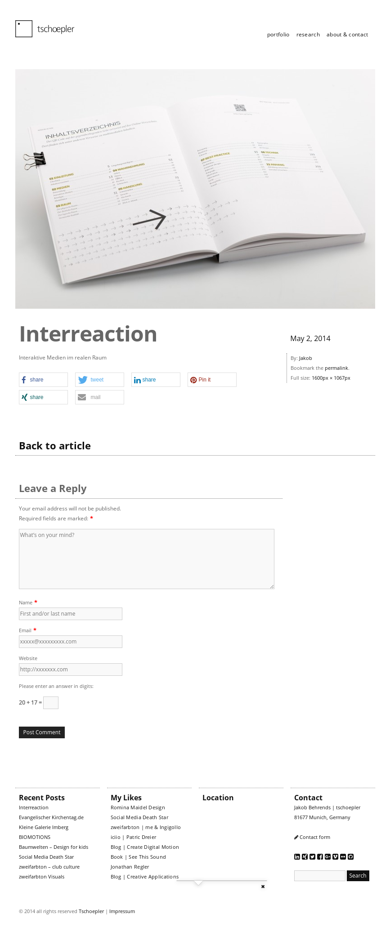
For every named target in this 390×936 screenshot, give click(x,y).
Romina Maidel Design (138, 807)
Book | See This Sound (138, 856)
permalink (336, 367)
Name (25, 602)
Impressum (122, 911)
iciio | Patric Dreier (134, 837)
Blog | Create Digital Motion (145, 846)
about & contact (347, 34)
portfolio (278, 34)
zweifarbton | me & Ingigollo (146, 827)
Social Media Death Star (46, 856)
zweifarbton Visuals (41, 876)
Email (25, 630)
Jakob (305, 358)
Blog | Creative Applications (145, 876)
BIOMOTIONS (34, 837)
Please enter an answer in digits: (56, 686)
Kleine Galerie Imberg (43, 827)
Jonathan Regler (130, 866)
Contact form (315, 837)
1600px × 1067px (331, 377)
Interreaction (34, 807)
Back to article (55, 445)
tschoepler (39, 25)
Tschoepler (91, 911)
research (308, 34)
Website (28, 658)
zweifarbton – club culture (49, 866)
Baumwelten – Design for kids (53, 846)
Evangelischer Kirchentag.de (51, 817)
